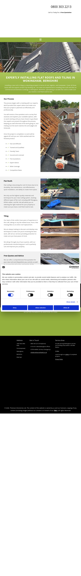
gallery (67, 354)
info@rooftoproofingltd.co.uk (39, 352)
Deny (14, 307)
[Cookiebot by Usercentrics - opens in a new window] (70, 267)
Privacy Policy (59, 359)
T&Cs (55, 410)
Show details (70, 302)
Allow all (66, 307)
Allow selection (40, 307)
